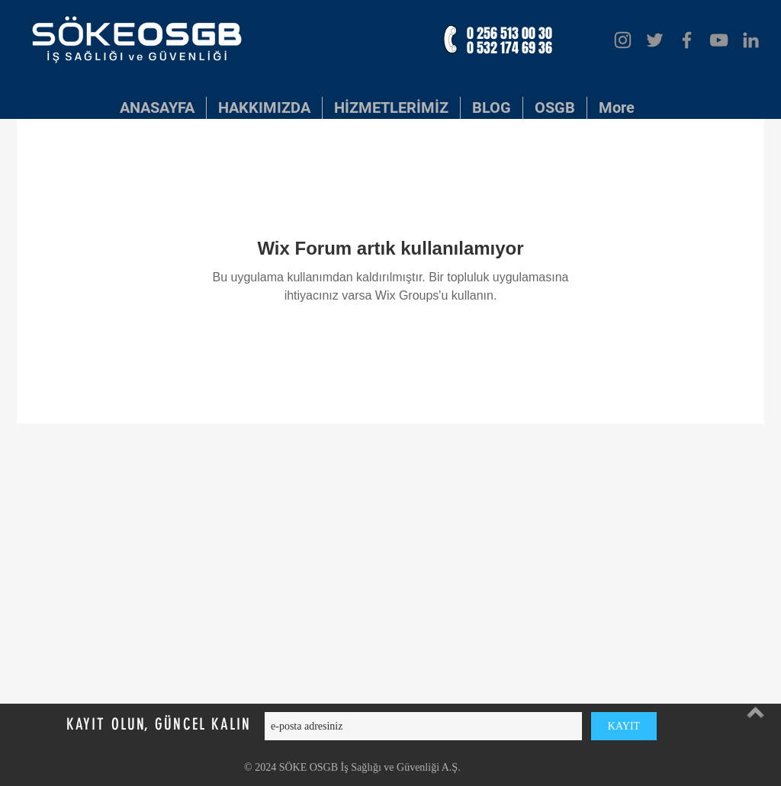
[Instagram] (623, 40)
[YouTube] (719, 40)
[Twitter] (655, 40)
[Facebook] (687, 40)
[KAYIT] (624, 726)
